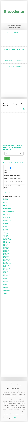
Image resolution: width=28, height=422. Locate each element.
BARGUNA (5, 202)
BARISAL (5, 204)
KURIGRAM (5, 244)
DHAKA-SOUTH (7, 220)
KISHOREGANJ (6, 243)
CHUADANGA (6, 214)
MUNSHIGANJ (6, 257)
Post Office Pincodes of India (14, 66)
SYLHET (5, 292)
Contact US (17, 27)
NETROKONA (6, 268)
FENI (4, 225)
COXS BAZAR (6, 217)
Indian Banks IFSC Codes (14, 33)
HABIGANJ (5, 231)
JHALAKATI (6, 235)
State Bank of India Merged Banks (14, 60)
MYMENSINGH (6, 259)
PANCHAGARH (6, 274)
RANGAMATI (6, 281)
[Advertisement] (14, 40)
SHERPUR (5, 287)
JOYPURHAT (6, 238)
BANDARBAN (6, 201)
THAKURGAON (6, 295)
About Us (13, 25)
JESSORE (5, 234)
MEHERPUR (5, 254)
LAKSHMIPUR (6, 247)
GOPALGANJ (6, 229)
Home (8, 25)
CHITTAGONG (6, 213)
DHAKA (5, 219)
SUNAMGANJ (6, 290)
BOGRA (5, 207)
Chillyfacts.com (16, 418)
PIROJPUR (5, 277)
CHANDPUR (6, 210)
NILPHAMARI (6, 269)
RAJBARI (5, 278)
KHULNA (5, 241)
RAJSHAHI (5, 280)
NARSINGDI (6, 265)
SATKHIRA (5, 284)
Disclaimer (18, 25)
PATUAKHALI (6, 275)
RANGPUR (5, 283)
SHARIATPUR (6, 286)
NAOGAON (6, 260)
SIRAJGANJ (6, 289)
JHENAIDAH (6, 237)
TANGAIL (5, 293)
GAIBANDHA (6, 226)
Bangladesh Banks (7, 162)
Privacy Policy (11, 27)
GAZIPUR (5, 228)
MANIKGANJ (6, 253)
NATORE (5, 266)
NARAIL (5, 262)
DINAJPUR (5, 222)
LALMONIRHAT (6, 249)
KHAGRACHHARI (7, 240)
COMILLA (5, 216)
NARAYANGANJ (7, 263)
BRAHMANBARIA (7, 208)
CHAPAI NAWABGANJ (8, 211)
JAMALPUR (5, 232)
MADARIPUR (6, 250)
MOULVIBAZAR (6, 256)
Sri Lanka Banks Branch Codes (14, 55)
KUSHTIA (5, 246)
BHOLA (5, 205)
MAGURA (5, 251)
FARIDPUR (5, 223)
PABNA (5, 272)
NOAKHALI (5, 271)
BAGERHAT (6, 199)
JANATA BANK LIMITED (18, 162)
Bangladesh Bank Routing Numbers (14, 49)
